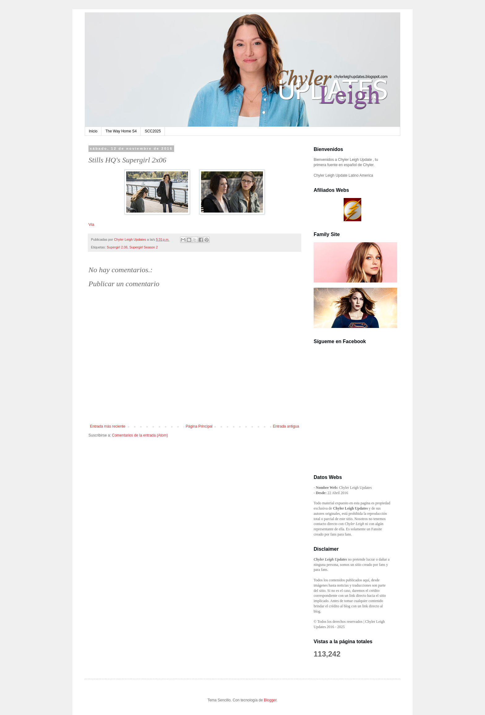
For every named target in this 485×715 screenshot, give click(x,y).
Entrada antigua (286, 426)
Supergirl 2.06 (117, 247)
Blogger (270, 700)
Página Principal (199, 426)
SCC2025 (153, 131)
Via (91, 224)
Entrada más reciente (107, 426)
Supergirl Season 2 (143, 247)
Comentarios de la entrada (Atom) (140, 435)
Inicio (93, 131)
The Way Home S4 (121, 131)
